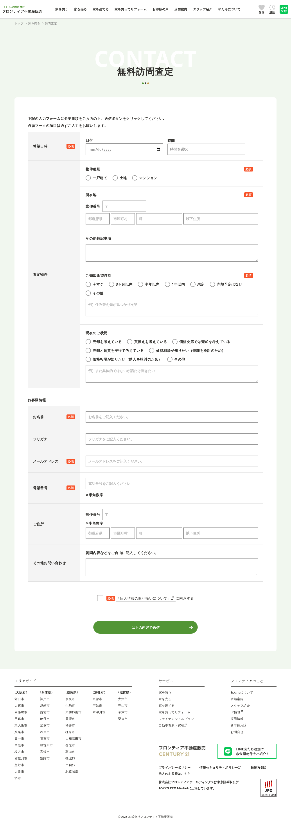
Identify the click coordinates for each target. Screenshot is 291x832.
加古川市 (46, 749)
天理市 (70, 723)
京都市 (97, 703)
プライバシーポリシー (175, 772)
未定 (197, 284)
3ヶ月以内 (121, 284)
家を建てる (167, 710)
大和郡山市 (73, 716)
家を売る (165, 703)
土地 (120, 178)
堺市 (17, 782)
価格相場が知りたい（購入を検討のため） (124, 359)
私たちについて (242, 696)
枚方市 (19, 756)
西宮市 (45, 716)
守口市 (19, 703)
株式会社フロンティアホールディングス (186, 786)
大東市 (19, 710)
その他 (95, 293)
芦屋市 (45, 736)
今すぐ (95, 284)
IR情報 (237, 716)
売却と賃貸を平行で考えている (115, 350)
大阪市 (19, 776)
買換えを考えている (147, 341)
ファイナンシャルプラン (176, 723)
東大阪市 (20, 729)
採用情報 (237, 723)
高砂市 (45, 756)
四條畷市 (20, 716)
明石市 (45, 743)
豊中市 (19, 743)
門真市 (19, 723)
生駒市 (70, 710)
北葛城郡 (71, 776)
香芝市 (70, 749)
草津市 (123, 716)
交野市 (19, 769)
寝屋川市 (20, 762)
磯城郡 (70, 762)
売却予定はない (226, 284)
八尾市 (19, 736)
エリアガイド (25, 684)
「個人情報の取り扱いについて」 (145, 598)
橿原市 (70, 736)
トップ (18, 23)
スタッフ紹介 (240, 710)
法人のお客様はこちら (175, 778)
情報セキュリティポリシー (220, 772)
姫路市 (45, 762)
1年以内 (175, 284)
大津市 (123, 703)
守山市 (123, 710)
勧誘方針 (258, 772)
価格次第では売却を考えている (201, 341)
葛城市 (70, 756)
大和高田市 (73, 743)
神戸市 (45, 703)
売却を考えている (104, 341)
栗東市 (123, 723)
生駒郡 (70, 769)
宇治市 (97, 710)
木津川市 (99, 716)
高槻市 (19, 749)
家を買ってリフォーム (175, 716)
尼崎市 (45, 710)
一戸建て (96, 178)
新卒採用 (238, 729)
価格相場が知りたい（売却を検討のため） (187, 350)
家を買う (165, 696)
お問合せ (237, 736)
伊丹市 (45, 723)
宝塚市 (45, 729)
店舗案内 (237, 703)
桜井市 (70, 729)
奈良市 (70, 703)
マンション (144, 178)
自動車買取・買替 (173, 729)
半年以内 (149, 284)
